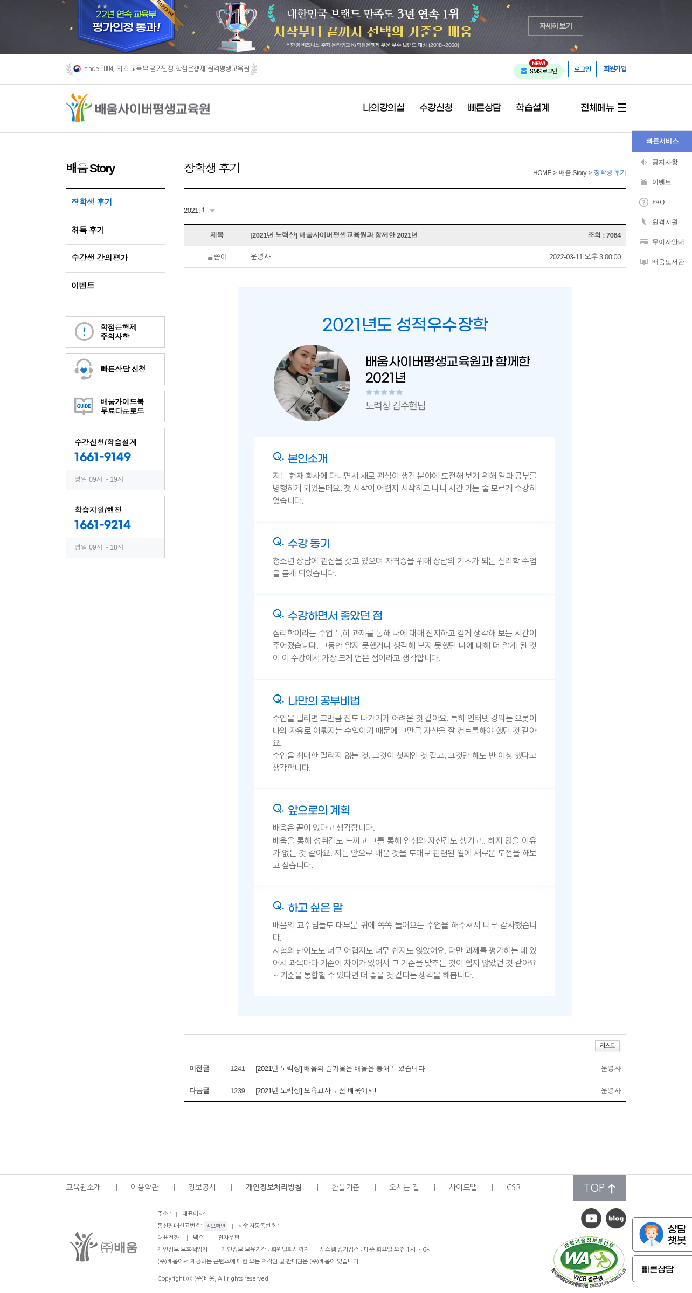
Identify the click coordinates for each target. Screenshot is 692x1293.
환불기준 (345, 1187)
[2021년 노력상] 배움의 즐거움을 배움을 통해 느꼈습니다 (340, 1069)
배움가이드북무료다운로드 (122, 406)
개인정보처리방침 (274, 1187)
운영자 (260, 257)
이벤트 (83, 285)
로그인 (582, 69)
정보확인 (215, 1225)
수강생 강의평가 (99, 257)
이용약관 (144, 1187)
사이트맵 (463, 1187)
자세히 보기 (555, 25)
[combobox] (199, 210)
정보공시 (202, 1187)
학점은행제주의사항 (118, 332)
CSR (514, 1187)
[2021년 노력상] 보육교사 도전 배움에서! (315, 1091)
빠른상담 (484, 108)
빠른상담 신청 (123, 369)
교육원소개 (83, 1187)
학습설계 (532, 108)
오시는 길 (404, 1187)
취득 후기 (88, 230)
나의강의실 (384, 108)
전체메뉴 (597, 108)
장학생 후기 (91, 202)
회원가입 (615, 68)
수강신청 (436, 108)
